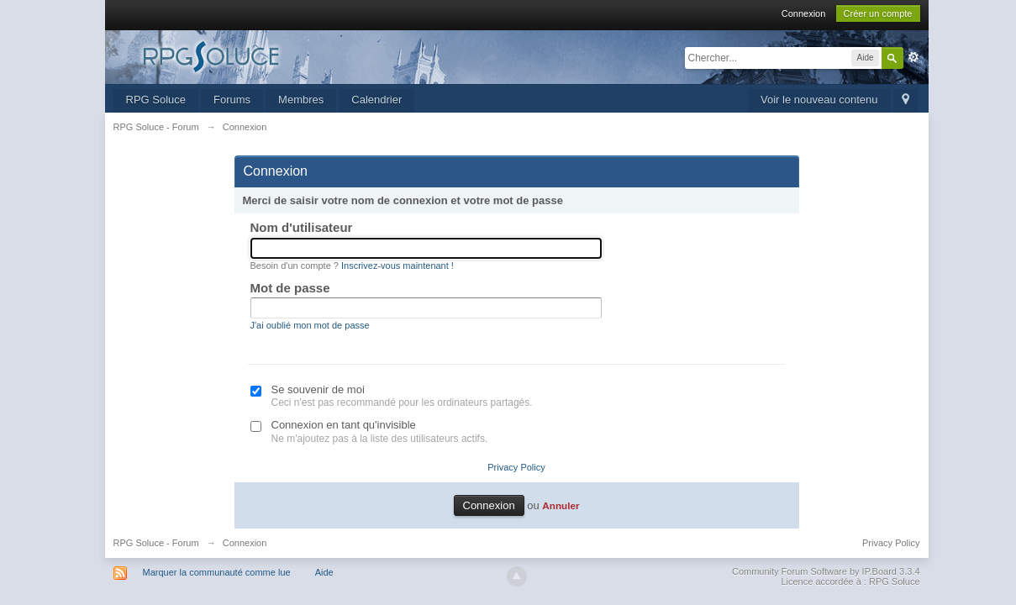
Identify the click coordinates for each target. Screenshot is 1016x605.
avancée (913, 57)
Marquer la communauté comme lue (217, 572)
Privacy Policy (516, 467)
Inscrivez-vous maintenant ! (397, 265)
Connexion (804, 13)
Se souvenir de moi (318, 389)
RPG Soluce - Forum (156, 543)
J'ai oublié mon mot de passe (310, 325)
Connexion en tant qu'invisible (343, 424)
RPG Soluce (156, 99)
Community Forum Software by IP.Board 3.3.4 (826, 571)
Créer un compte (878, 13)
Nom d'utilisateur (301, 227)
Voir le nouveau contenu (819, 99)
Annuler (560, 505)
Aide (324, 572)
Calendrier (376, 99)
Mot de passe (290, 288)
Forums (231, 99)
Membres (301, 99)
